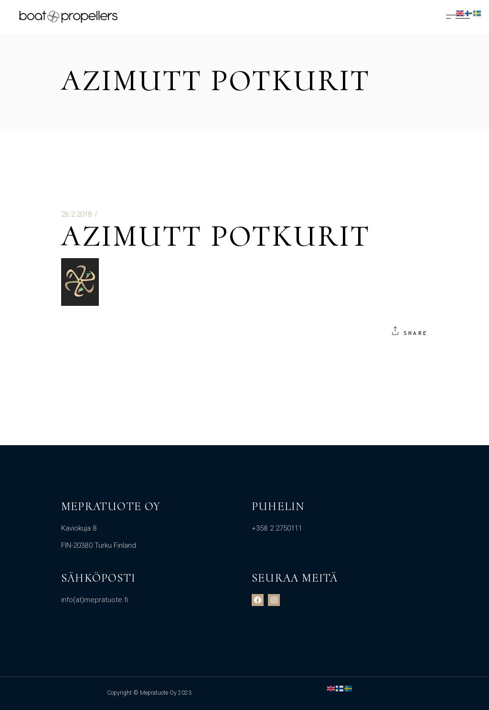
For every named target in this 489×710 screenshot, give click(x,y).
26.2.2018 (76, 214)
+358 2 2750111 (277, 528)
